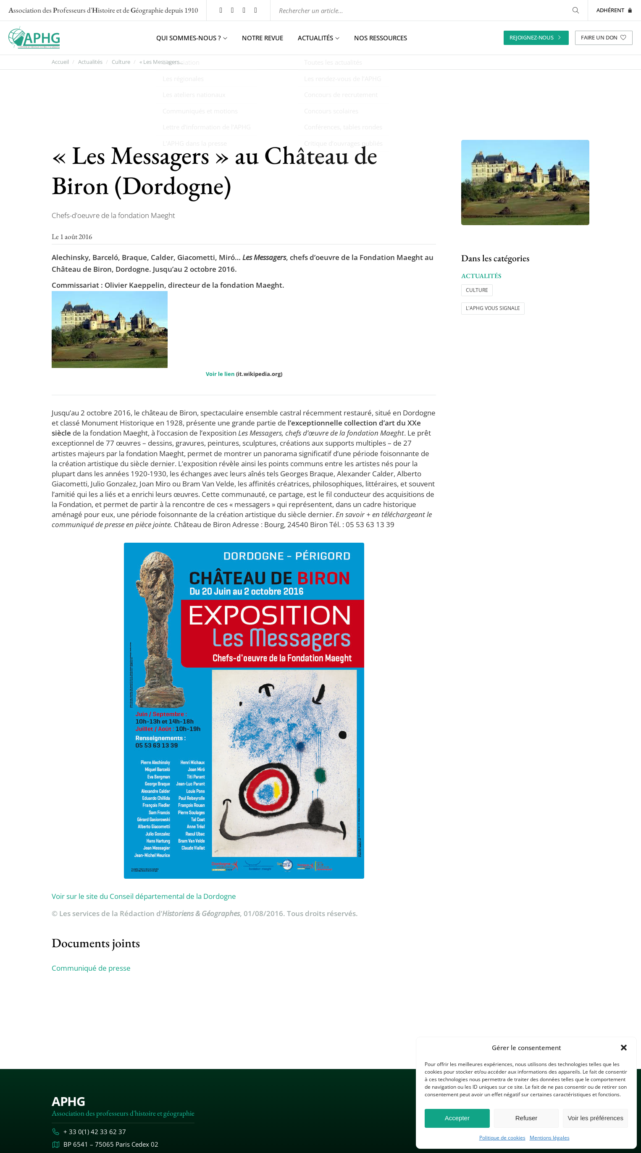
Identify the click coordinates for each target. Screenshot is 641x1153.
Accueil (60, 62)
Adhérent (614, 10)
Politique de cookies (502, 1138)
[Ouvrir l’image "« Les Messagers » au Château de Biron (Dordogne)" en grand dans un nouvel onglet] (525, 182)
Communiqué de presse (91, 968)
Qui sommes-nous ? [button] (191, 38)
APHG (68, 1101)
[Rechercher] (575, 10)
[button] (624, 1047)
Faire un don (604, 37)
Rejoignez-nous (536, 37)
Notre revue (262, 38)
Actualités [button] (318, 38)
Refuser (526, 1117)
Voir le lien (220, 374)
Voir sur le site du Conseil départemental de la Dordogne (144, 896)
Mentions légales (550, 1138)
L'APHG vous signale (493, 308)
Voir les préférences (595, 1117)
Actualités (90, 62)
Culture (121, 62)
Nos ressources (380, 38)
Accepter (457, 1117)
